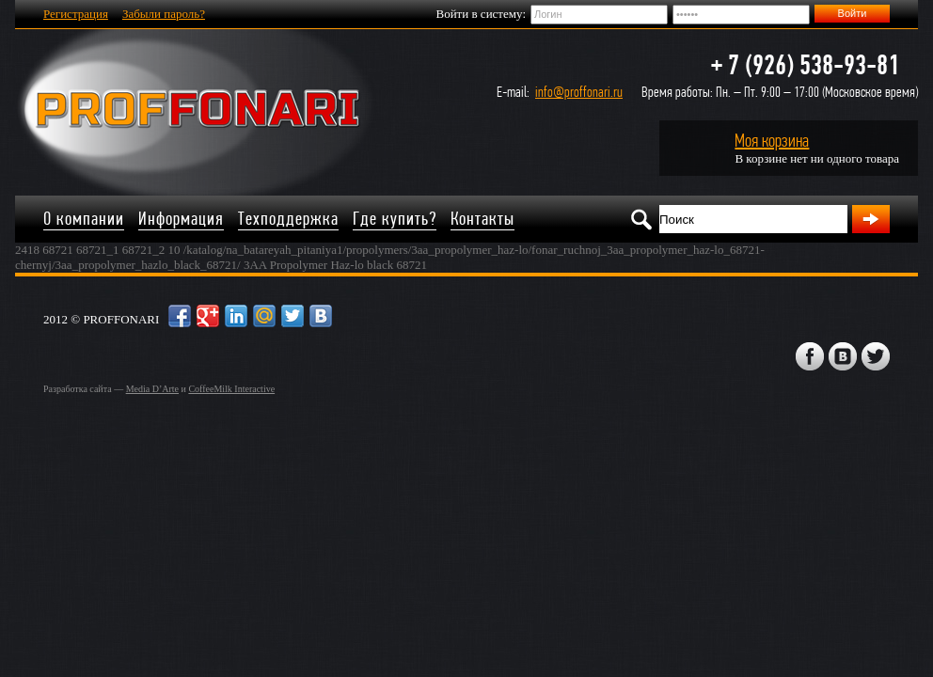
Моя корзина (772, 140)
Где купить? (394, 218)
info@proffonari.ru (579, 92)
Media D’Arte (152, 389)
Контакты (482, 218)
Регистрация (75, 14)
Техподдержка (288, 218)
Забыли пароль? (163, 14)
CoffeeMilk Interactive (231, 389)
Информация (181, 218)
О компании (83, 218)
